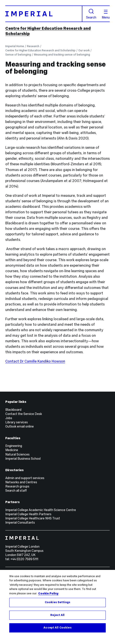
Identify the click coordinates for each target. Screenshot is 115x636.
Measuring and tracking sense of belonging (62, 54)
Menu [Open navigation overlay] (106, 14)
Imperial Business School (23, 459)
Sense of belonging (18, 54)
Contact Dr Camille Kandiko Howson (35, 361)
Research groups (17, 486)
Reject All (57, 615)
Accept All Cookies (57, 627)
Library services (16, 422)
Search (91, 14)
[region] (57, 603)
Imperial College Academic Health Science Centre (40, 510)
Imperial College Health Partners (28, 514)
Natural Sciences (17, 454)
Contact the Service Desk (23, 414)
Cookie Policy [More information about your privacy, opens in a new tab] (48, 593)
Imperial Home (14, 46)
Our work (84, 50)
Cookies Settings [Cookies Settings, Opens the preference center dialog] (57, 602)
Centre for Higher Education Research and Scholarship (40, 50)
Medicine (11, 450)
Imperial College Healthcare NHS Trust (32, 518)
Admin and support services (24, 478)
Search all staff (16, 491)
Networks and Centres (21, 482)
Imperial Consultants (20, 522)
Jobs (8, 418)
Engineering (13, 446)
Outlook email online (19, 426)
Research (33, 46)
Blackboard (13, 410)
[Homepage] (43, 14)
